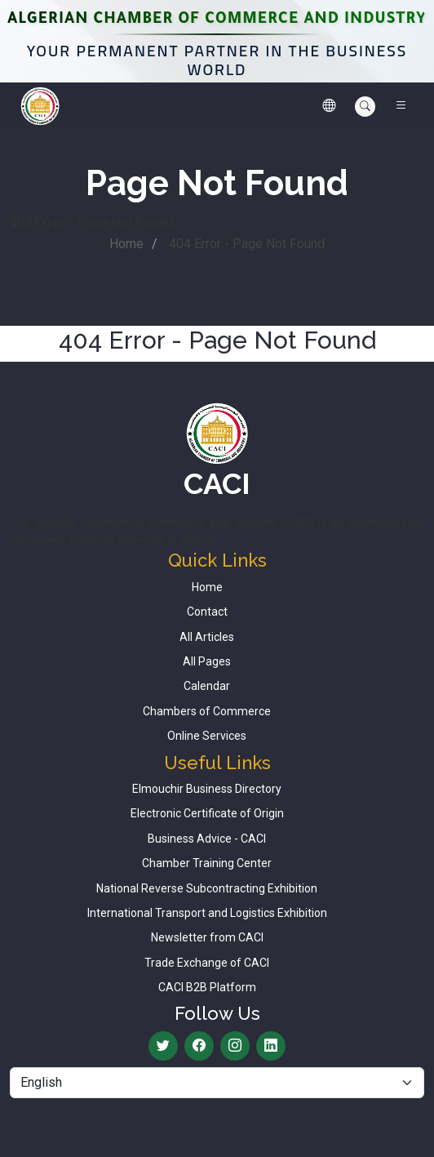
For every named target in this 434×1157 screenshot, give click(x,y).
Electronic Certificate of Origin (207, 813)
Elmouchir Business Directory (206, 788)
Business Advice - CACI (207, 838)
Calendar (207, 685)
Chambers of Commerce (207, 711)
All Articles (206, 636)
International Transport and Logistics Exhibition (207, 912)
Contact (207, 611)
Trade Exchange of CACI (206, 962)
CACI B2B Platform (207, 987)
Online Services (206, 735)
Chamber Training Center (207, 863)
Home (126, 243)
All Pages (207, 661)
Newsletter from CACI (207, 937)
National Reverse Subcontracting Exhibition (206, 888)
